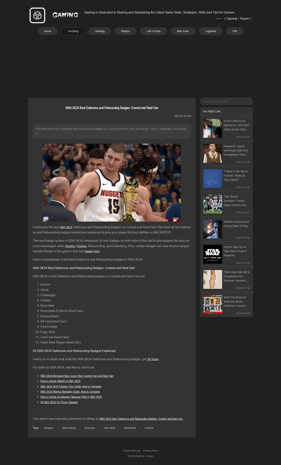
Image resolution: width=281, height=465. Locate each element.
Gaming (100, 31)
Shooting (70, 246)
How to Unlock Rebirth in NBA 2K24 (60, 381)
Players (125, 31)
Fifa (234, 31)
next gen (90, 427)
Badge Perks (92, 251)
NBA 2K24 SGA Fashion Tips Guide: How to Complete (70, 386)
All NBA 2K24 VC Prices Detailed (59, 402)
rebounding (69, 427)
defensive (130, 427)
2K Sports (153, 359)
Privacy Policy (150, 450)
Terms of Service (131, 450)
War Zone (183, 31)
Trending (73, 31)
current (149, 427)
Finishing (82, 246)
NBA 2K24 (66, 227)
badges (48, 427)
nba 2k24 (109, 427)
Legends (210, 31)
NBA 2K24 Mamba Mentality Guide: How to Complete (70, 391)
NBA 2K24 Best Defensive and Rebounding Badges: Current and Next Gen (141, 419)
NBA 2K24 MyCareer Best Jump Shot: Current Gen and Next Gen (77, 376)
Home (47, 31)
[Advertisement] (140, 62)
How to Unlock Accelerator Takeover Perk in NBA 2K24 (71, 397)
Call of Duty (154, 31)
